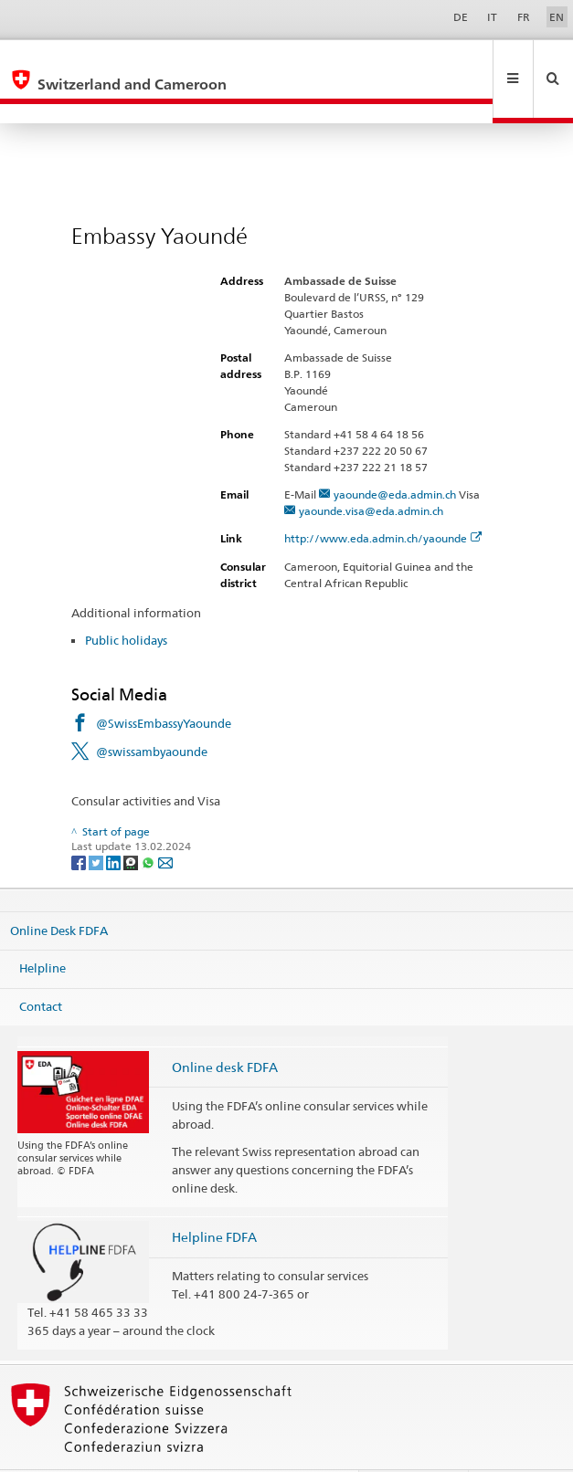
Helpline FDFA (214, 1197)
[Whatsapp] (149, 822)
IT (492, 17)
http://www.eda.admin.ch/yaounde (383, 499)
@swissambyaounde (151, 712)
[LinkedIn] (114, 822)
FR (523, 17)
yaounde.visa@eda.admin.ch (371, 472)
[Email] (165, 822)
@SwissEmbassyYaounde (163, 684)
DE (460, 17)
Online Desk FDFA (59, 890)
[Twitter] (97, 822)
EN (556, 17)
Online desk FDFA (225, 1028)
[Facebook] (80, 822)
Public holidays (126, 601)
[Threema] (132, 822)
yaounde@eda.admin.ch (395, 455)
